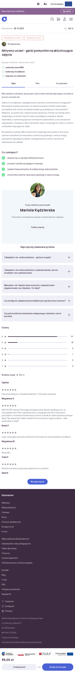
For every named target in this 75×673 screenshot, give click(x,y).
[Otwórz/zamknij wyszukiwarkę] (52, 19)
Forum (4, 531)
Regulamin (6, 594)
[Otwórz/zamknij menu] (71, 19)
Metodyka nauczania (12, 38)
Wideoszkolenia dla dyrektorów (15, 539)
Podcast (7, 611)
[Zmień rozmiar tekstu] (45, 4)
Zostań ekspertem (10, 558)
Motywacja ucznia (34, 38)
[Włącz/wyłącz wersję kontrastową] (38, 4)
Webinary (6, 503)
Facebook (8, 601)
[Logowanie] (65, 19)
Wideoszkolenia (9, 507)
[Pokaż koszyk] (58, 19)
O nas (4, 580)
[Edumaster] (4, 19)
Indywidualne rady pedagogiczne (16, 544)
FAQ (3, 584)
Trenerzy (6, 553)
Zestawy (5, 512)
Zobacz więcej (37, 227)
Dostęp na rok (8, 527)
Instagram (8, 606)
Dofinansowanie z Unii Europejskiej (17, 563)
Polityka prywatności (11, 589)
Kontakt (5, 570)
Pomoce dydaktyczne (11, 522)
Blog (4, 575)
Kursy (4, 517)
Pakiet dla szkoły (9, 548)
